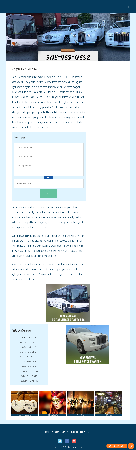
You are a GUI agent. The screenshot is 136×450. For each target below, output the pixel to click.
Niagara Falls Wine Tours (29, 381)
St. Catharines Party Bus (29, 352)
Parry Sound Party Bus (29, 356)
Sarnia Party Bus (29, 347)
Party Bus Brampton (29, 337)
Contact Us (84, 432)
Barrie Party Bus (29, 366)
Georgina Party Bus (29, 361)
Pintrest (74, 441)
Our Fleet (74, 432)
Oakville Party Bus (29, 376)
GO (48, 194)
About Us (55, 432)
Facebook (67, 441)
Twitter (60, 441)
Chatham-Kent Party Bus (29, 342)
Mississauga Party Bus (29, 371)
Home (47, 432)
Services (65, 432)
